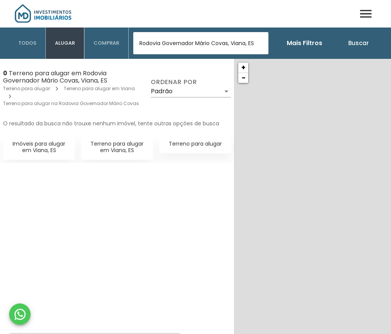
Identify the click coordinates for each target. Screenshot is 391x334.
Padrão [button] (162, 91)
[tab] (27, 43)
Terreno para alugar (26, 88)
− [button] (244, 78)
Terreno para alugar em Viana (99, 88)
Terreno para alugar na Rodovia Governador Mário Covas (71, 103)
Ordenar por (174, 82)
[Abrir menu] (366, 14)
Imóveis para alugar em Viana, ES (39, 147)
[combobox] (200, 43)
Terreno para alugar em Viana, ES (117, 147)
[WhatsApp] (20, 314)
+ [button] (243, 67)
